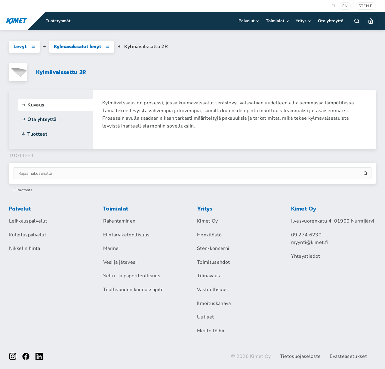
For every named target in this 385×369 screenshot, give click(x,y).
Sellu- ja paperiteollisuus (131, 275)
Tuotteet (34, 134)
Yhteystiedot (305, 256)
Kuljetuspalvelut (27, 235)
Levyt (24, 46)
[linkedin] (39, 356)
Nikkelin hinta (24, 248)
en (345, 6)
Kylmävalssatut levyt (82, 46)
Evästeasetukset (348, 356)
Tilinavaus (208, 275)
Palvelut (249, 21)
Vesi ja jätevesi (120, 262)
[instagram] (12, 356)
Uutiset (205, 317)
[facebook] (25, 356)
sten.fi (366, 6)
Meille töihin (211, 330)
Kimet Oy (207, 221)
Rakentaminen (119, 221)
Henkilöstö (209, 235)
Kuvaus (32, 105)
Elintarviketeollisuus (126, 235)
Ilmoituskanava (214, 303)
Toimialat (278, 21)
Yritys (304, 21)
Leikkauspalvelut (28, 221)
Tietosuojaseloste (300, 356)
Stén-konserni (213, 248)
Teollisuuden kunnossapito (133, 289)
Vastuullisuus (212, 289)
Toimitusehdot (213, 262)
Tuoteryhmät (58, 21)
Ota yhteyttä (330, 21)
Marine (111, 248)
